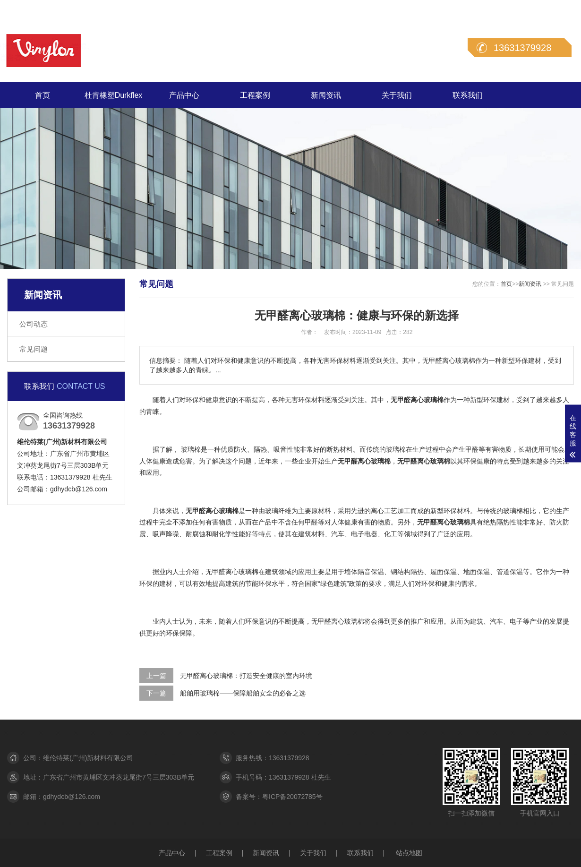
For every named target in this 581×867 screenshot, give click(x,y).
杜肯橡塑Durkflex (114, 95)
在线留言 (522, 8)
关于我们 (397, 95)
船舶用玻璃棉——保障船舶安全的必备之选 (243, 693)
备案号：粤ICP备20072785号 (279, 796)
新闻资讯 (326, 95)
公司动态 (33, 324)
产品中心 (184, 95)
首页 (42, 95)
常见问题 (33, 349)
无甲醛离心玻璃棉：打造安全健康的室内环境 (246, 675)
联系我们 (560, 8)
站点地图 (409, 853)
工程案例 (255, 95)
